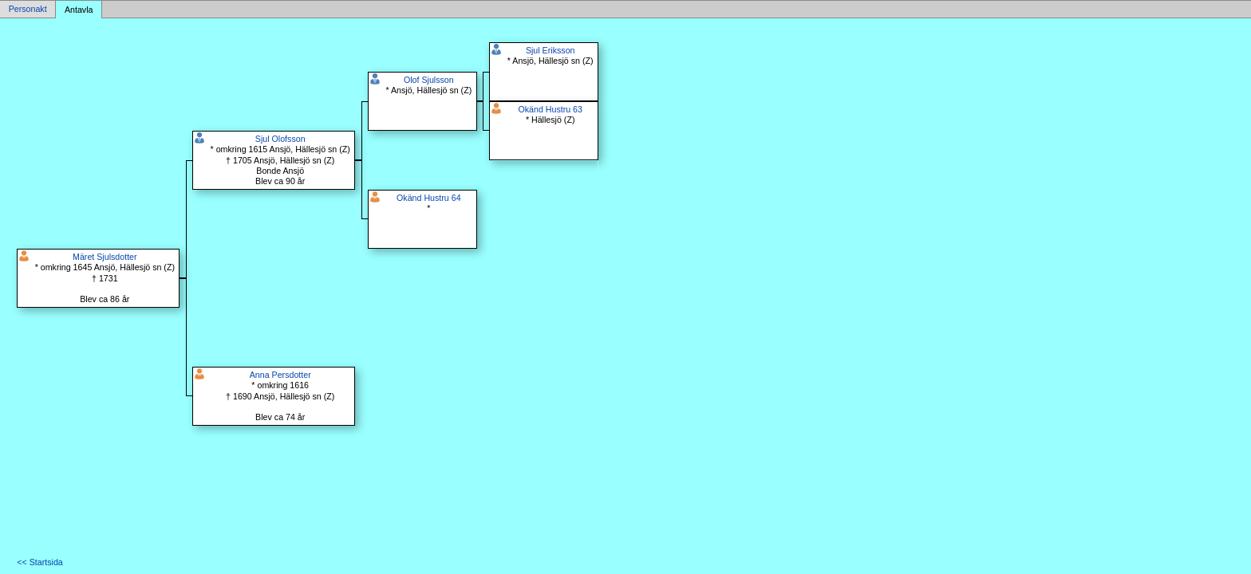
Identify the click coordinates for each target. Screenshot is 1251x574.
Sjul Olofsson (280, 139)
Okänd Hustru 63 (550, 109)
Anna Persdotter (280, 374)
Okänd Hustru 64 (429, 197)
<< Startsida (39, 562)
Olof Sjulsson (429, 80)
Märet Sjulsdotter (105, 256)
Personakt (28, 9)
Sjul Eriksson (550, 50)
